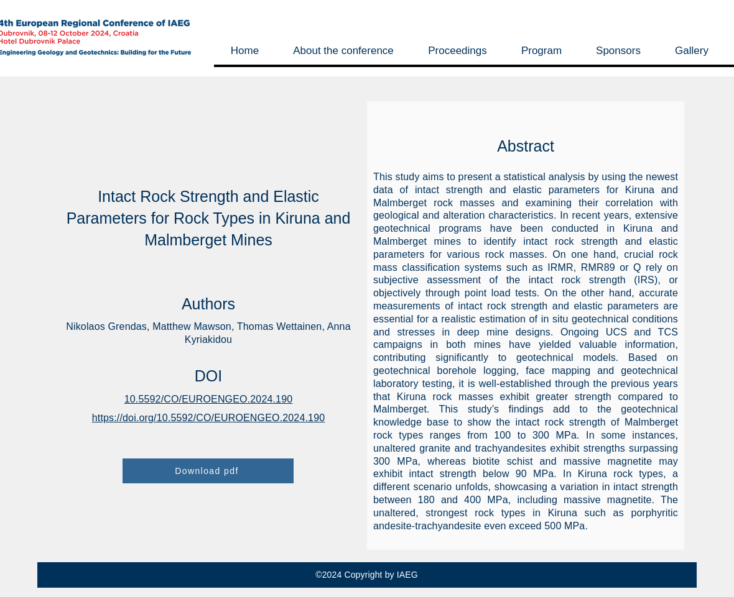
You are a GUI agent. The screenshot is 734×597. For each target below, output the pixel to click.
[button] (343, 51)
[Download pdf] (208, 470)
